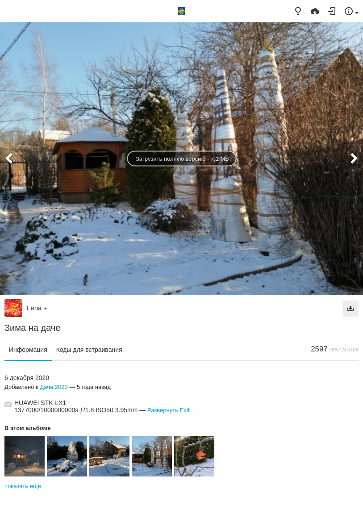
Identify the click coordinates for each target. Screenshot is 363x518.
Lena (37, 308)
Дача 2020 (53, 387)
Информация (28, 349)
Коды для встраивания (89, 349)
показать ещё (22, 486)
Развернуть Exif (168, 410)
